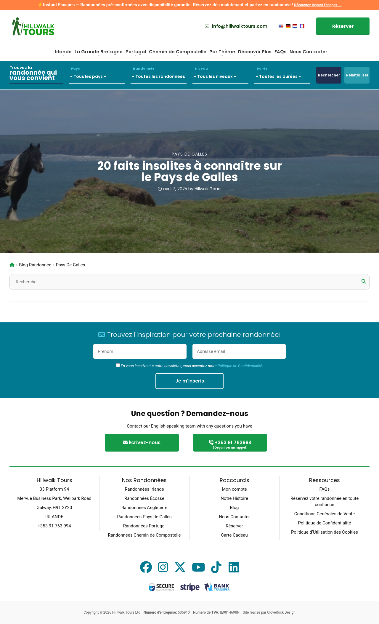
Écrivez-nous (141, 442)
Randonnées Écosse (144, 498)
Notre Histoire (234, 498)
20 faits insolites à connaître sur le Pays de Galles (189, 171)
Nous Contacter (308, 52)
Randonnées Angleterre (144, 507)
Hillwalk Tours (208, 189)
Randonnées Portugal (144, 526)
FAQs (280, 52)
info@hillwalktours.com (236, 26)
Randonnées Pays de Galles (144, 516)
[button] (364, 281)
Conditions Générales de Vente (324, 513)
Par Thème (222, 54)
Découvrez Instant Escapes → (318, 5)
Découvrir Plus (255, 54)
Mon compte (234, 489)
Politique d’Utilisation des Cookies (324, 532)
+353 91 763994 (230, 445)
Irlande (63, 54)
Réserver (343, 26)
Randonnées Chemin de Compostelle (144, 535)
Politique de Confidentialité (240, 366)
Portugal (136, 54)
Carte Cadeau (234, 535)
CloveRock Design (281, 612)
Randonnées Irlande (144, 489)
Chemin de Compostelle (177, 54)
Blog (234, 507)
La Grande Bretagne (99, 54)
